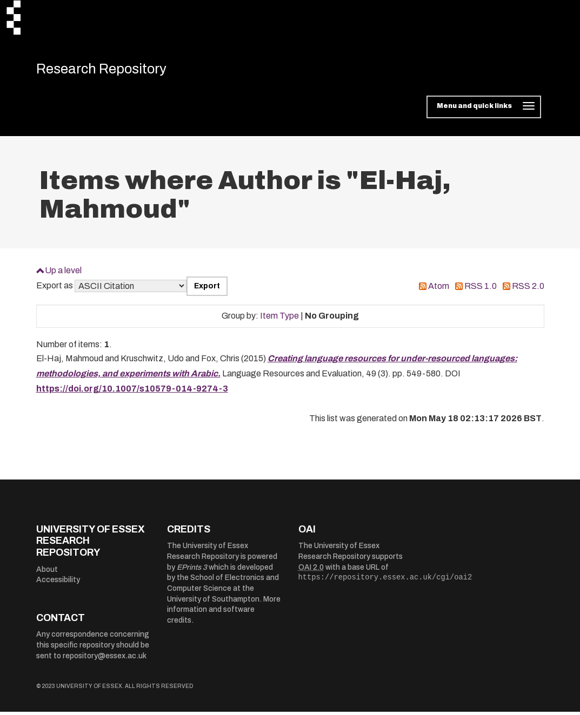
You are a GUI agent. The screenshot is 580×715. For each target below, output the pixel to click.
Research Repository (112, 70)
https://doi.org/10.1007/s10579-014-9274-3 (132, 391)
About (47, 572)
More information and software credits (224, 612)
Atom (438, 289)
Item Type (279, 318)
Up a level (63, 273)
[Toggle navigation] (483, 110)
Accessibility (58, 583)
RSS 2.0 (528, 289)
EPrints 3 (192, 570)
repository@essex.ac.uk (104, 659)
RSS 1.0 (480, 289)
